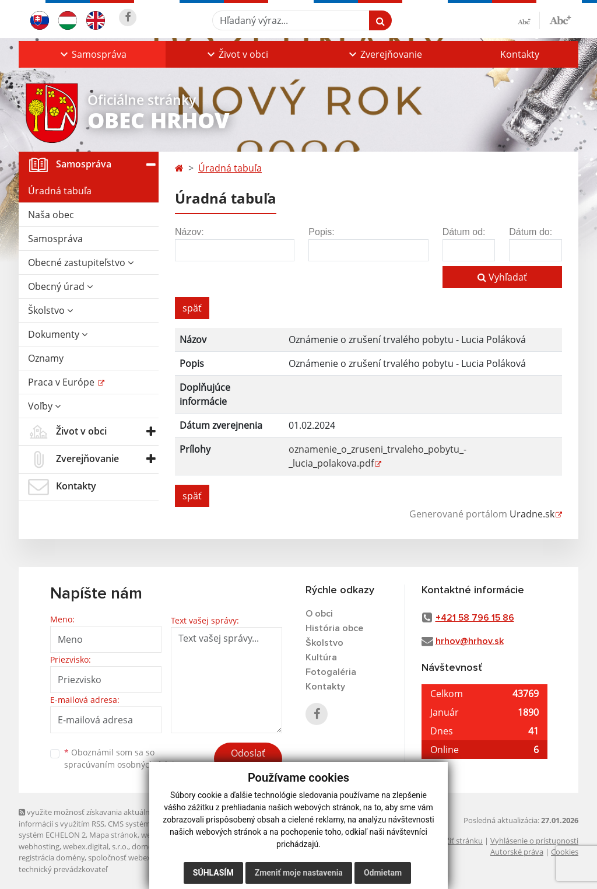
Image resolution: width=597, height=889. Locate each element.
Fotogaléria (330, 672)
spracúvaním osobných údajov (123, 764)
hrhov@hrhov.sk (470, 641)
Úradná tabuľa (60, 190)
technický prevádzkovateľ (63, 869)
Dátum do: (530, 232)
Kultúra (321, 657)
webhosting (39, 846)
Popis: (321, 232)
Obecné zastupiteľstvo (81, 262)
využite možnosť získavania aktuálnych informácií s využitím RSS (90, 817)
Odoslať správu (248, 760)
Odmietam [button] (383, 872)
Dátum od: (464, 232)
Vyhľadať (502, 277)
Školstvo (50, 310)
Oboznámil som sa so (123, 758)
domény (146, 846)
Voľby (44, 406)
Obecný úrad (60, 286)
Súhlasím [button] (213, 872)
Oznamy (46, 358)
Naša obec (51, 214)
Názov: (189, 232)
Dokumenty (57, 334)
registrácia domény (52, 857)
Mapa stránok (113, 835)
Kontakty (519, 54)
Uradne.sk (532, 514)
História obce (334, 628)
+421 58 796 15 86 (475, 617)
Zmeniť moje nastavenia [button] (299, 872)
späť (192, 308)
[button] (92, 54)
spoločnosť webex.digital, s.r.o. (141, 857)
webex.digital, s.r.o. (95, 846)
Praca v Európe (62, 382)
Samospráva (55, 238)
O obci (319, 613)
